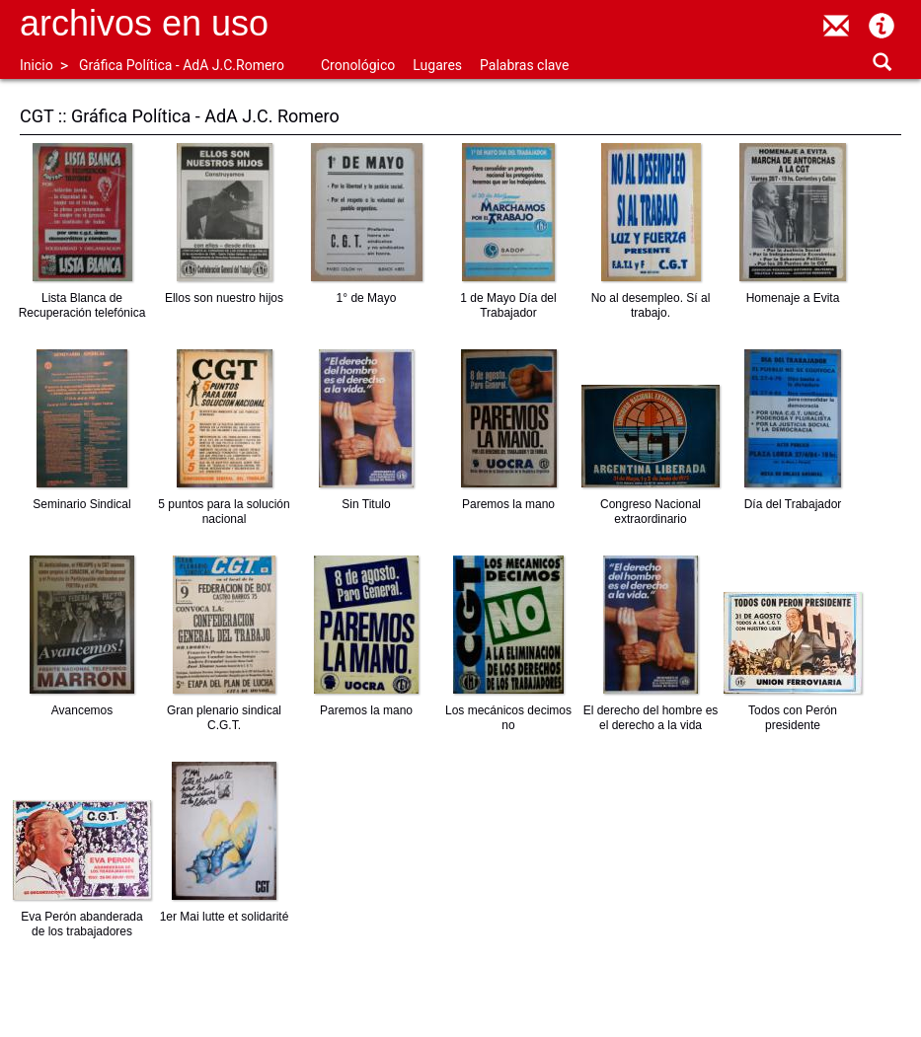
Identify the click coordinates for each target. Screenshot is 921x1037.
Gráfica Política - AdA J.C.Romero (181, 65)
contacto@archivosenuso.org (836, 25)
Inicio (36, 65)
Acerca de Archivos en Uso (881, 25)
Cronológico (358, 65)
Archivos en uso (144, 23)
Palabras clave (524, 65)
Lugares (437, 65)
